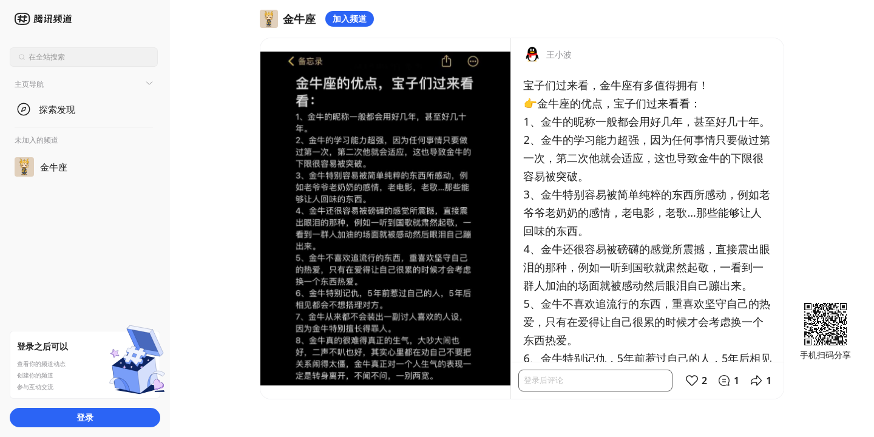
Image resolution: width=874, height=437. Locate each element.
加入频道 (350, 18)
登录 (84, 417)
